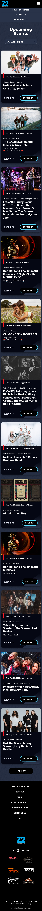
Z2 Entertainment (5, 4)
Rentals (20, 792)
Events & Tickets (20, 786)
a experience (21, 908)
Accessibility (20, 904)
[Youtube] (28, 850)
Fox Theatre (21, 14)
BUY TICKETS (29, 158)
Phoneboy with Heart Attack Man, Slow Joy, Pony (21, 688)
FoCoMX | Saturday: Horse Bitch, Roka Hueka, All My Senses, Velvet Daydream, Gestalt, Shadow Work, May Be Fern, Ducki (20, 397)
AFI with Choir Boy (14, 513)
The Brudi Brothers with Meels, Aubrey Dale (18, 143)
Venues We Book (20, 802)
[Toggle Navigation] (38, 4)
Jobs (19, 818)
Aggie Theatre (21, 19)
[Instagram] (18, 850)
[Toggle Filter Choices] (21, 41)
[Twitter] (23, 850)
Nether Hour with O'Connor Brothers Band (20, 459)
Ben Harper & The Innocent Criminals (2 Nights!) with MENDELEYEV (20, 274)
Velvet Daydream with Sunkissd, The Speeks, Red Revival (20, 628)
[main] (21, 404)
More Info (9, 98)
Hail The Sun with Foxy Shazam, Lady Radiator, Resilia (18, 746)
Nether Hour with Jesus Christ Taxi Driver (18, 87)
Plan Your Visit (20, 808)
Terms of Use (27, 901)
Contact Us (19, 813)
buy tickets (29, 98)
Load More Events (21, 771)
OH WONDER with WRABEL (20, 334)
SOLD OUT (30, 523)
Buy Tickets (29, 227)
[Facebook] (14, 850)
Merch (20, 797)
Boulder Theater (21, 10)
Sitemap (28, 904)
